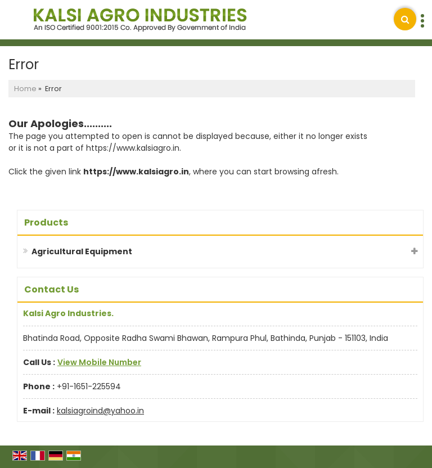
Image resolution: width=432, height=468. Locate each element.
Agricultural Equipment (82, 251)
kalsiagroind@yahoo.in (100, 410)
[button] (99, 362)
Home (25, 88)
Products (46, 222)
